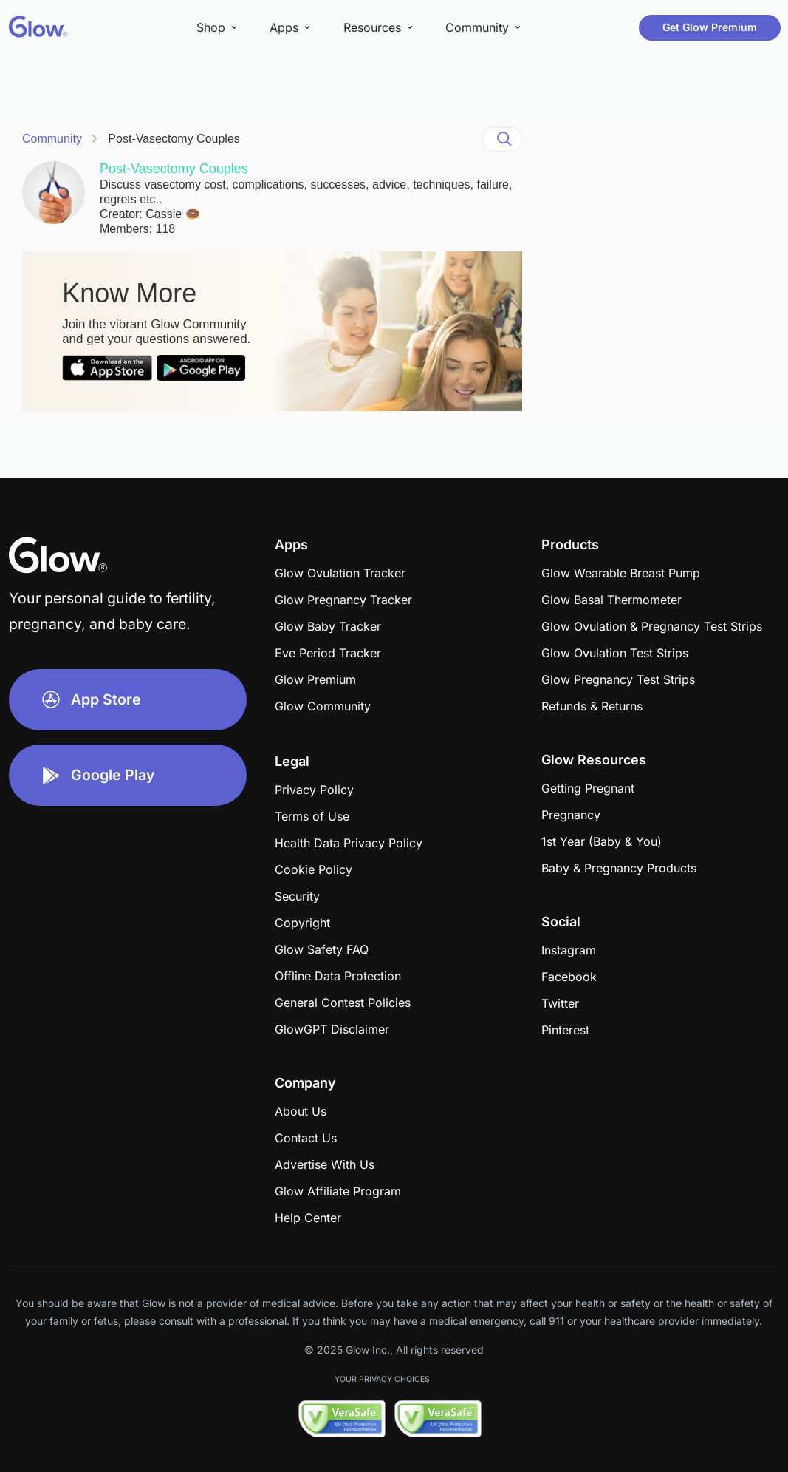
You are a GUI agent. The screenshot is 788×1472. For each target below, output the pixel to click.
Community (52, 138)
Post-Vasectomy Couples (173, 138)
